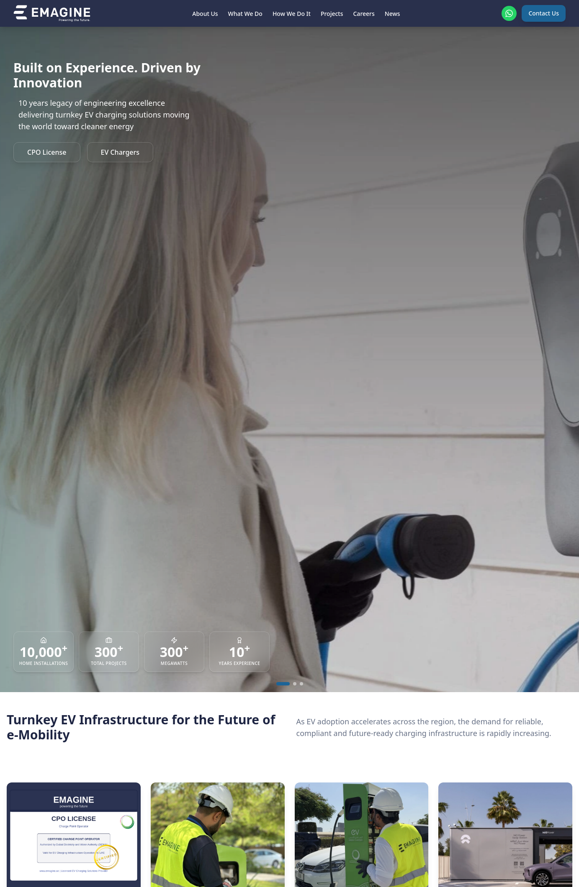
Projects (332, 14)
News (392, 14)
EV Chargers (120, 152)
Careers (363, 14)
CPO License (47, 152)
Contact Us (543, 13)
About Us (205, 14)
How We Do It (292, 14)
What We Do (245, 14)
